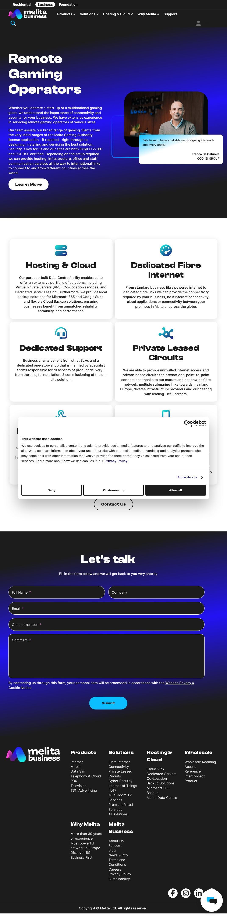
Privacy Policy (120, 876)
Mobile (76, 769)
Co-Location (157, 781)
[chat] (212, 900)
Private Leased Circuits (120, 776)
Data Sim (78, 774)
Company (119, 595)
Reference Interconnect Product (195, 778)
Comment (21, 643)
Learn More (28, 186)
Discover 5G (81, 855)
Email (18, 611)
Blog (112, 853)
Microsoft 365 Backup (158, 792)
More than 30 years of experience (86, 838)
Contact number (26, 627)
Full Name (21, 595)
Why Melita (146, 14)
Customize (113, 490)
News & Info (118, 857)
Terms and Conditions (117, 864)
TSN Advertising (84, 793)
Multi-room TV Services (120, 799)
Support (170, 14)
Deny (52, 490)
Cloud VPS (155, 771)
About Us (116, 843)
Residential (22, 4)
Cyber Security (120, 783)
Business (45, 4)
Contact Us (113, 506)
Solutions (87, 14)
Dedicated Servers (161, 776)
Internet (77, 764)
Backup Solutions (160, 786)
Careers (115, 872)
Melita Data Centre (162, 800)
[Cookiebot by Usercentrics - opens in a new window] (187, 423)
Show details (187, 477)
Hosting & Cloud (116, 14)
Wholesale (198, 755)
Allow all (175, 490)
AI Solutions (118, 817)
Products (64, 14)
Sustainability (119, 881)
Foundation (68, 4)
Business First (81, 860)
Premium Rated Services (121, 809)
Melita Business (121, 830)
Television (78, 788)
